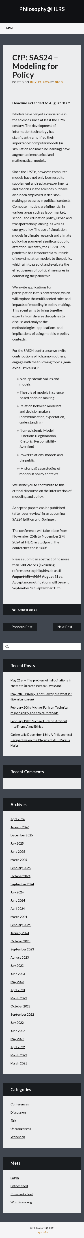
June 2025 (18, 851)
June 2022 (18, 1031)
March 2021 (19, 1063)
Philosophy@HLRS (42, 9)
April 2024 (18, 908)
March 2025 (19, 860)
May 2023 (17, 982)
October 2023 (20, 941)
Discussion (18, 1112)
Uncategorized (21, 1129)
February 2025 (21, 868)
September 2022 (22, 1014)
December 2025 (22, 835)
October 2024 (20, 876)
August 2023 (20, 957)
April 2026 (18, 819)
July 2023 (17, 965)
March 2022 (19, 1055)
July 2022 (17, 1022)
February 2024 (21, 925)
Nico (59, 82)
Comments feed (22, 1194)
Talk (13, 1120)
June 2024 (18, 900)
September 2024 (22, 884)
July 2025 (17, 843)
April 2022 (18, 1047)
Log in (15, 1178)
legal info (42, 1232)
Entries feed (19, 1186)
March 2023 (19, 998)
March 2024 (19, 917)
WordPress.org (21, 1202)
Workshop (18, 1137)
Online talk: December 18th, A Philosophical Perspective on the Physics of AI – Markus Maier (41, 740)
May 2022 (17, 1039)
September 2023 (22, 949)
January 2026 (20, 827)
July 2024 (17, 892)
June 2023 (18, 974)
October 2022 (20, 1006)
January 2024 (20, 933)
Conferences (27, 609)
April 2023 (18, 990)
